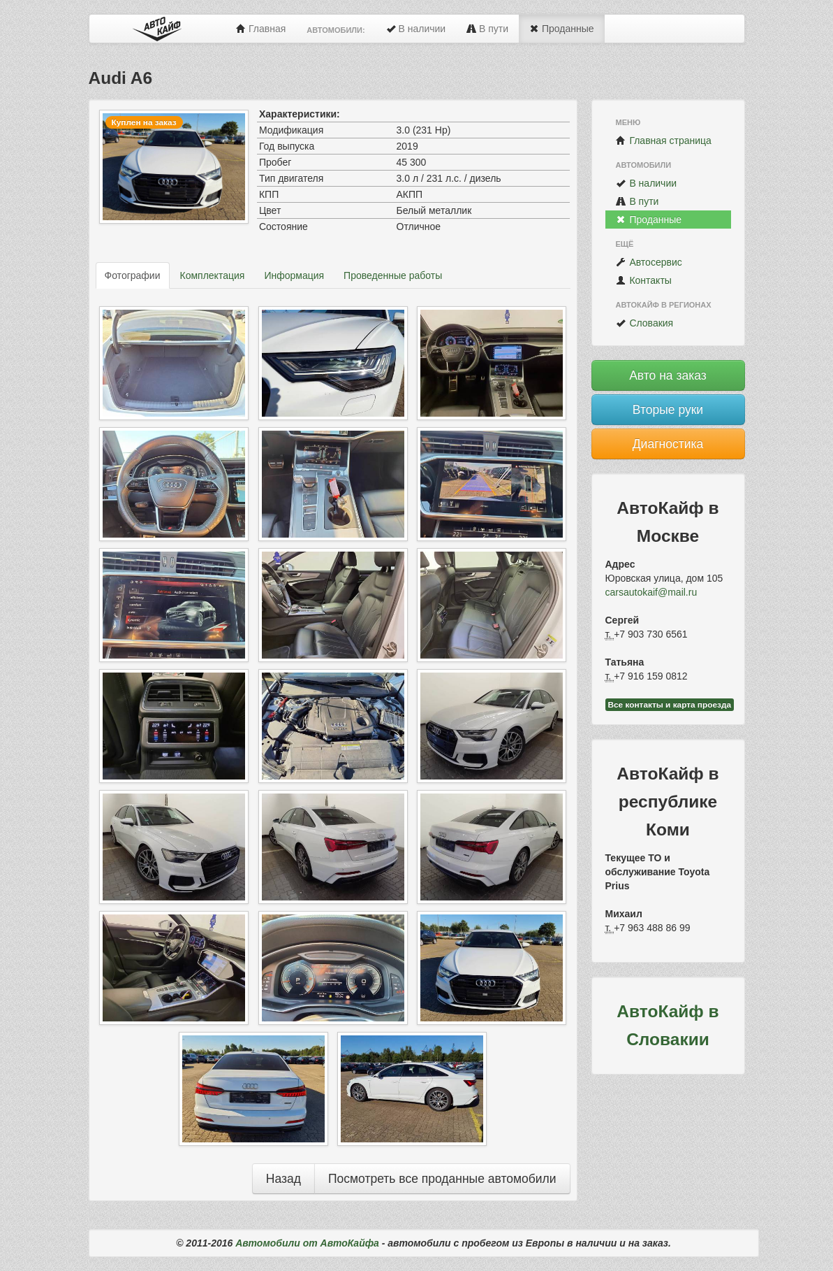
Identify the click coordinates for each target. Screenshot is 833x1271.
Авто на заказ (668, 375)
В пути (487, 28)
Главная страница (664, 140)
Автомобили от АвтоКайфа (307, 1243)
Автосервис (649, 262)
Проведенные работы (393, 275)
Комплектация (212, 275)
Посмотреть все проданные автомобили (442, 1179)
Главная (261, 28)
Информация (294, 275)
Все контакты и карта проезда (670, 705)
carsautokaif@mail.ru (651, 592)
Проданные (561, 28)
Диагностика (668, 444)
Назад (283, 1179)
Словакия (645, 323)
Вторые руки (668, 410)
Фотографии (133, 275)
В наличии (416, 28)
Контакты (644, 280)
